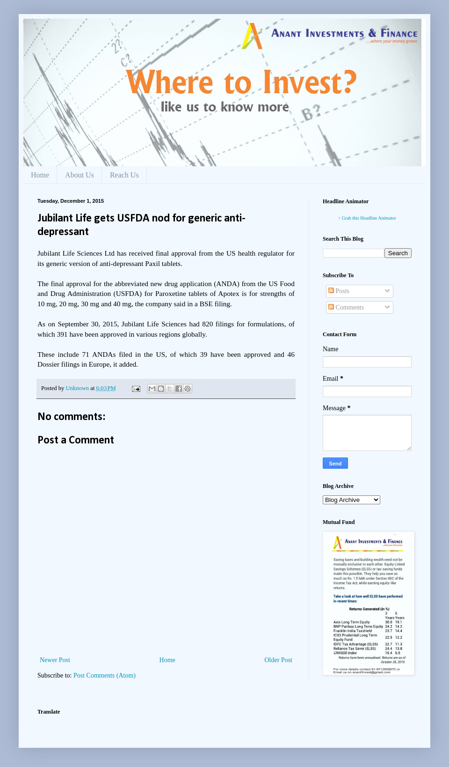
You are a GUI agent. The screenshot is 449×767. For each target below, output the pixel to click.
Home (40, 175)
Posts (338, 291)
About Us (79, 175)
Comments (346, 307)
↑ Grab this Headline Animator (367, 218)
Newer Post (55, 660)
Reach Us (124, 175)
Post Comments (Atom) (104, 675)
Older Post (279, 660)
